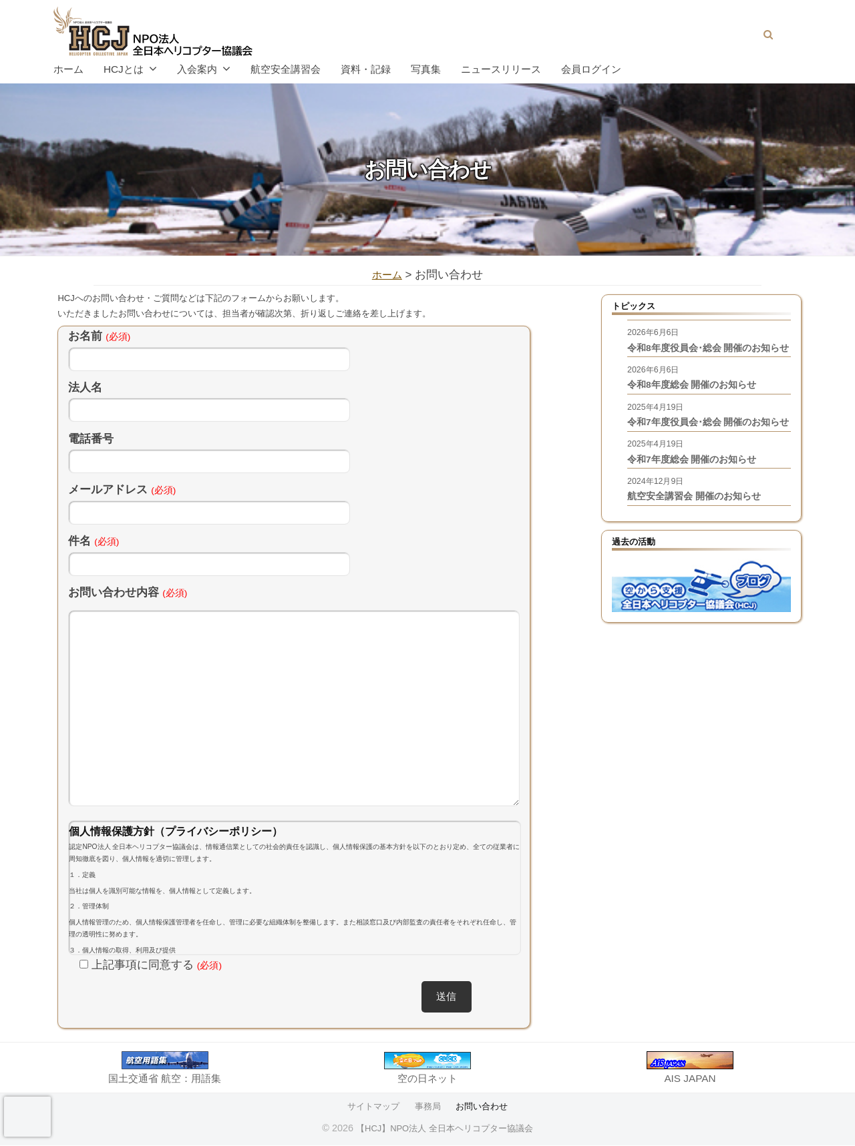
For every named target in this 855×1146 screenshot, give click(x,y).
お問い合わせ (484, 1107)
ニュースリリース (501, 69)
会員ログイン (591, 69)
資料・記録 (366, 69)
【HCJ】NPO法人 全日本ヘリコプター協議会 (444, 1128)
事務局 (427, 1107)
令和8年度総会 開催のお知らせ (696, 406)
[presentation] (27, 1117)
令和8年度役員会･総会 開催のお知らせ (704, 359)
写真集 (426, 69)
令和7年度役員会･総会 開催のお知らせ (704, 455)
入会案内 (197, 69)
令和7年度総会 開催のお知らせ (696, 503)
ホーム (68, 69)
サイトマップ (371, 1107)
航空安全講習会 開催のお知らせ (698, 542)
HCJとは (124, 69)
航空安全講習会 (285, 69)
